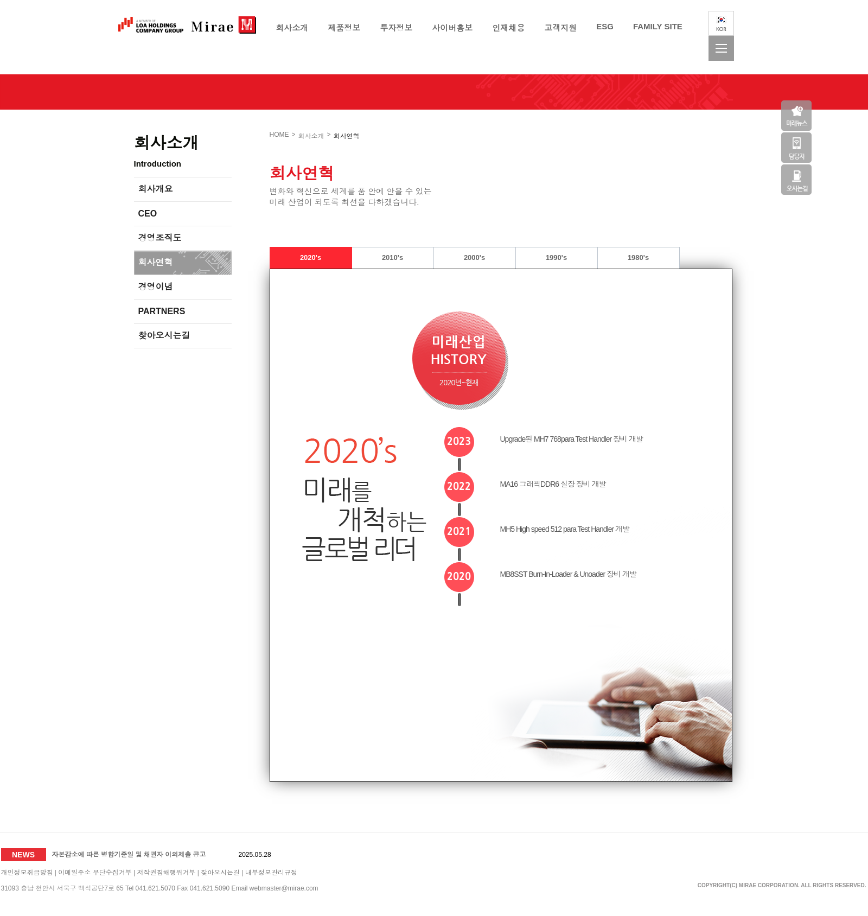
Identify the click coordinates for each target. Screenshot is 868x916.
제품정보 (344, 28)
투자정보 (396, 28)
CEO (147, 213)
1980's (638, 257)
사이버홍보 (452, 28)
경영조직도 (160, 238)
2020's (310, 257)
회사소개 (292, 28)
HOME (279, 134)
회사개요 (155, 189)
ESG (605, 26)
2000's (474, 257)
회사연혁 (155, 262)
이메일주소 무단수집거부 (94, 872)
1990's (556, 257)
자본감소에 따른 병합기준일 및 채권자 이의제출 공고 (129, 854)
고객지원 (560, 28)
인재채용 (508, 28)
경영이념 (155, 286)
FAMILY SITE (657, 26)
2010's (392, 257)
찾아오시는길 (164, 335)
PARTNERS (162, 311)
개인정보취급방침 (27, 872)
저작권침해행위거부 (166, 872)
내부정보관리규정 (271, 872)
